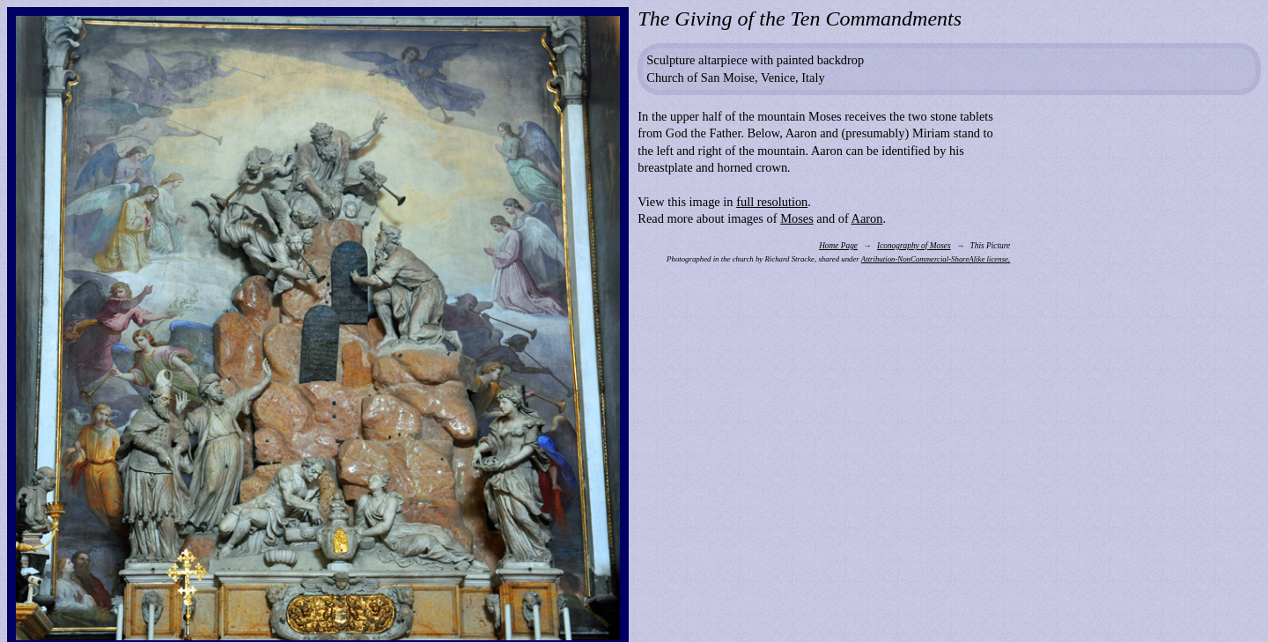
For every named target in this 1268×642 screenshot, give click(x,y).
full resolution (771, 202)
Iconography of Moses (914, 245)
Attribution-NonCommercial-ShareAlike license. (935, 259)
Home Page (838, 245)
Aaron (867, 218)
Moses (797, 218)
